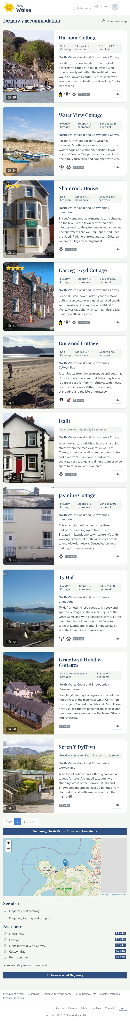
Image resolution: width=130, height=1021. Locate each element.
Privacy (72, 1008)
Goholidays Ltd (76, 1015)
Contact (109, 1008)
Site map (59, 1008)
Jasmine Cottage (77, 495)
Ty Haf (66, 577)
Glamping (33, 994)
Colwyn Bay (65, 951)
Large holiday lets (85, 994)
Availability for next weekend (27, 965)
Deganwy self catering (22, 911)
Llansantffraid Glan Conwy (65, 945)
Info (116, 94)
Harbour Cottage (78, 37)
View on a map (114, 21)
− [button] (8, 849)
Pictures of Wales (14, 994)
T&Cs (84, 1008)
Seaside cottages (109, 994)
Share (101, 6)
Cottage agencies (13, 998)
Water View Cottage (80, 115)
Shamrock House (78, 188)
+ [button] (8, 843)
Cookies (96, 1008)
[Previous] (8, 821)
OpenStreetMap (118, 894)
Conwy (65, 940)
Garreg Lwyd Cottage (83, 270)
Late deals (81, 8)
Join (123, 1008)
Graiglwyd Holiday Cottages (80, 662)
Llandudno (65, 934)
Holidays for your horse (57, 994)
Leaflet (103, 894)
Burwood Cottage (78, 343)
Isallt (64, 420)
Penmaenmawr (65, 957)
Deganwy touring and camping (27, 918)
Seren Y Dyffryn (77, 746)
